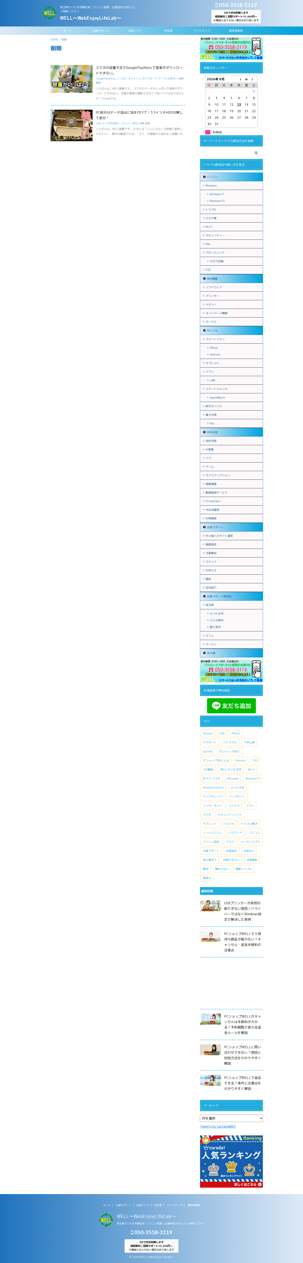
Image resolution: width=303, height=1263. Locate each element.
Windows (211, 185)
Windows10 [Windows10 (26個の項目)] (252, 778)
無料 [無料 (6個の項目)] (205, 869)
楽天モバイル (214, 406)
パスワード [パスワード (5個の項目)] (235, 833)
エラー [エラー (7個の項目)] (250, 805)
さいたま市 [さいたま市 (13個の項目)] (237, 787)
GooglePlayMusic (106, 78)
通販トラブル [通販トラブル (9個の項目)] (243, 869)
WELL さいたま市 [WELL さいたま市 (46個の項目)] (230, 769)
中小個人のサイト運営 (219, 536)
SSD (208, 270)
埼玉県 (210, 605)
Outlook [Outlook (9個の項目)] (208, 751)
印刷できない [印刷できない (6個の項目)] (231, 860)
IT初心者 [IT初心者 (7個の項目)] (249, 742)
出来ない (172, 78)
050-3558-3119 (236, 5)
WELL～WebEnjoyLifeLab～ (90, 18)
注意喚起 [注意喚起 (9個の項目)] (251, 860)
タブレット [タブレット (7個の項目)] (210, 824)
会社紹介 (211, 587)
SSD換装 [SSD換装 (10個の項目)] (208, 769)
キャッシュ (134, 78)
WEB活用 (212, 432)
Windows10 (217, 201)
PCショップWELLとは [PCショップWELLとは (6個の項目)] (216, 760)
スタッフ (211, 562)
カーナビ (211, 322)
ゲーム (210, 467)
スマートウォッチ (216, 389)
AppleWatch (217, 397)
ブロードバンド (215, 252)
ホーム (67, 31)
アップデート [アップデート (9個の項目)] (237, 796)
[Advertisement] (231, 984)
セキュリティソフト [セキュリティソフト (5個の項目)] (230, 815)
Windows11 (217, 194)
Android (215, 354)
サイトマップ (202, 31)
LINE (212, 380)
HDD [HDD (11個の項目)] (222, 733)
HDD (98, 123)
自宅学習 (211, 441)
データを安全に (111, 123)
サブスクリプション (218, 475)
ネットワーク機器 (216, 313)
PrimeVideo (213, 501)
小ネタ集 (211, 218)
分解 (141, 123)
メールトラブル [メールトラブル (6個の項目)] (250, 842)
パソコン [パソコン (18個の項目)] (254, 833)
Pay (212, 423)
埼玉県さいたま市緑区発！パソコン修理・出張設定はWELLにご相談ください (160, 1223)
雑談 (208, 579)
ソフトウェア (214, 287)
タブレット (212, 363)
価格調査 (211, 484)
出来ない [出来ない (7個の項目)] (249, 851)
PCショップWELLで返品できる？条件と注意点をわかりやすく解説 (242, 1083)
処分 (135, 123)
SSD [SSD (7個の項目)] (255, 760)
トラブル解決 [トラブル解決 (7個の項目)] (249, 824)
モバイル (212, 330)
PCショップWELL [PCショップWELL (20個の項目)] (229, 751)
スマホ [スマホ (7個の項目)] (207, 815)
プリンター (212, 296)
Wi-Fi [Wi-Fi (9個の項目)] (251, 769)
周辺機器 (212, 279)
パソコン (126, 123)
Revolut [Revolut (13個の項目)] (241, 760)
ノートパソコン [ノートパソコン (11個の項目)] (212, 833)
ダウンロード (149, 78)
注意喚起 (211, 553)
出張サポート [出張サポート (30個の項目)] (211, 851)
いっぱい (122, 78)
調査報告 (211, 544)
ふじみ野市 (216, 620)
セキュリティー (215, 235)
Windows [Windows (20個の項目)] (233, 778)
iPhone (214, 348)
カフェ (210, 635)
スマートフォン (215, 339)
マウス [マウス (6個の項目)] (230, 842)
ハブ (208, 458)
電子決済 (211, 415)
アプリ (210, 372)
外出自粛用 (212, 510)
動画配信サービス (216, 492)
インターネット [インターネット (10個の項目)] (212, 805)
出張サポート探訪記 (219, 596)
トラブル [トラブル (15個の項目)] (228, 824)
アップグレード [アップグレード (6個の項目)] (212, 796)
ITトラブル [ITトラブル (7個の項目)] (230, 742)
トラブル (211, 209)
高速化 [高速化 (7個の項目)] (207, 878)
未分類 (211, 653)
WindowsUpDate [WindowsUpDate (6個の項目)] (213, 787)
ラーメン (211, 644)
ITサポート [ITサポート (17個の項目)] (210, 742)
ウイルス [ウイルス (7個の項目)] (234, 805)
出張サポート (101, 31)
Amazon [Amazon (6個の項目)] (208, 733)
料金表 (168, 31)
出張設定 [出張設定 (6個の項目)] (231, 851)
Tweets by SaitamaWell (218, 1126)
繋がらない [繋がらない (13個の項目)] (222, 869)
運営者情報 (236, 31)
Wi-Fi (209, 227)
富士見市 (215, 627)
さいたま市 (216, 613)
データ (162, 78)
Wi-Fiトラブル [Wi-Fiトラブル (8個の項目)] (212, 778)
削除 (181, 78)
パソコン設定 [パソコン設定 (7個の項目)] (211, 842)
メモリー (211, 304)
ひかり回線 (216, 261)
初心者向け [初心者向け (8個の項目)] (210, 860)
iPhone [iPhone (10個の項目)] (235, 733)
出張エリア (135, 31)
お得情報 (211, 518)
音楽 (98, 82)
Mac (208, 244)
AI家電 (210, 449)
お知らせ (211, 570)
